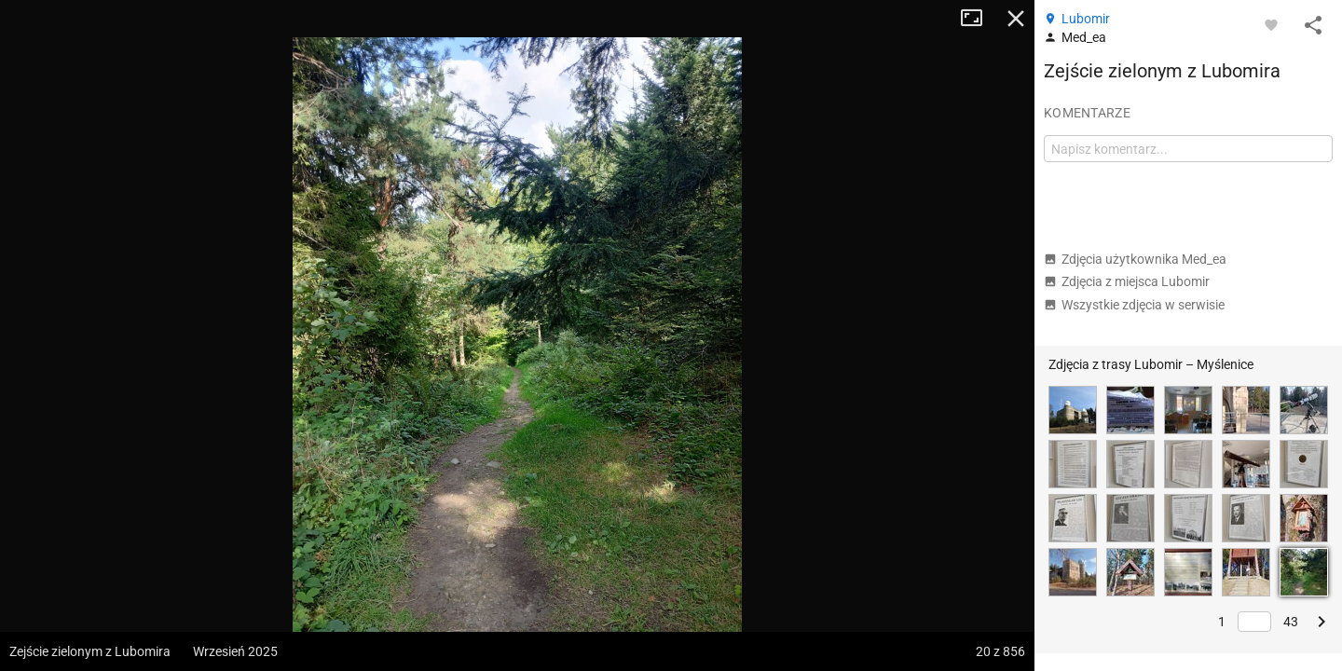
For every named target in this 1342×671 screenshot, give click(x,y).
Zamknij (1015, 18)
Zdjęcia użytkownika (1135, 259)
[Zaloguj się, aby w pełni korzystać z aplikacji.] (1271, 24)
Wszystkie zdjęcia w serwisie (1134, 304)
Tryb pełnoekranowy (978, 18)
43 (1290, 621)
